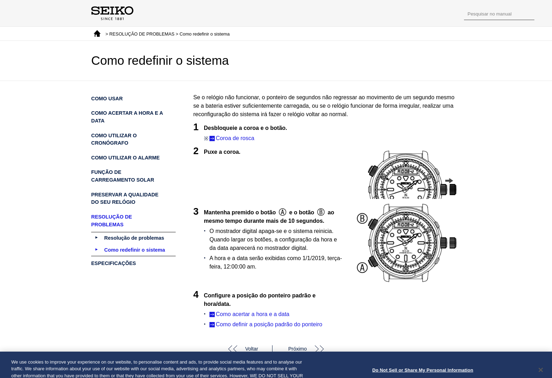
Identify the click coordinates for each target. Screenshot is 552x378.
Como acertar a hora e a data (252, 314)
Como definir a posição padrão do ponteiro (269, 324)
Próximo (297, 349)
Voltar (251, 349)
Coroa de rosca (235, 138)
